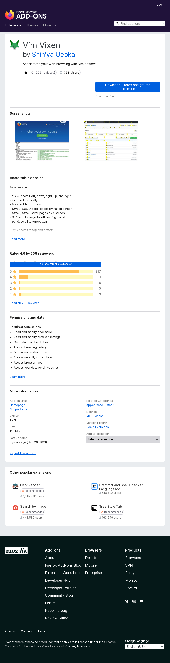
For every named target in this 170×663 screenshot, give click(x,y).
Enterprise (93, 573)
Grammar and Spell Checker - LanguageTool (122, 487)
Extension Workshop (62, 573)
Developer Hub (57, 580)
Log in (161, 4)
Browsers (133, 558)
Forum (50, 603)
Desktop (92, 558)
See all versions (97, 427)
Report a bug (56, 610)
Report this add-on (23, 453)
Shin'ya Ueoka (53, 54)
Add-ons (53, 550)
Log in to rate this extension (55, 263)
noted (43, 642)
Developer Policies (60, 588)
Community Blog (59, 595)
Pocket (131, 588)
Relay (129, 573)
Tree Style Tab (110, 506)
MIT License (95, 416)
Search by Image (33, 506)
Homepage (17, 405)
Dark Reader (30, 485)
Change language (137, 641)
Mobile (91, 565)
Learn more (18, 376)
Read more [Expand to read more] (17, 239)
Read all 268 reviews (24, 303)
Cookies (26, 631)
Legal (41, 631)
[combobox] (139, 23)
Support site (18, 409)
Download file (104, 96)
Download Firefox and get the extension (128, 87)
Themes (32, 25)
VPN (129, 565)
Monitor (132, 580)
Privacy (10, 631)
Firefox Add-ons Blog (63, 565)
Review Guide (56, 618)
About (50, 558)
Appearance (94, 405)
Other (109, 405)
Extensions (13, 25)
